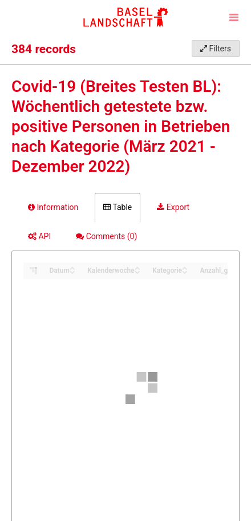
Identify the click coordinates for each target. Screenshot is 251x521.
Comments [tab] (106, 236)
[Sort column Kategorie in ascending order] (185, 267)
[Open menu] (234, 17)
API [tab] (39, 236)
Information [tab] (53, 207)
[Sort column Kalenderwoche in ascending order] (137, 267)
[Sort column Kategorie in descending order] (185, 271)
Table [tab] (117, 207)
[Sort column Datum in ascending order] (72, 267)
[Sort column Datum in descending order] (72, 271)
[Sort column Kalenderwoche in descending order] (137, 271)
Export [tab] (173, 207)
